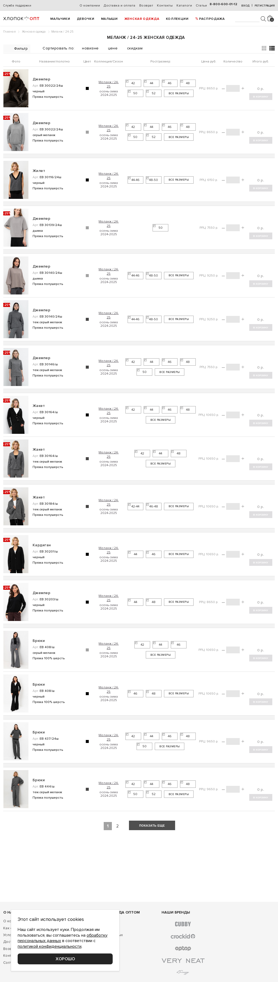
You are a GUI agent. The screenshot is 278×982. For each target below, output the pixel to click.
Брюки (39, 640)
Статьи (201, 6)
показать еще (152, 825)
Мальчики (60, 19)
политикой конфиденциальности (49, 946)
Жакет (39, 405)
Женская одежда (141, 19)
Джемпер (41, 79)
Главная (9, 31)
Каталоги (184, 6)
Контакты (165, 6)
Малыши (109, 19)
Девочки (85, 19)
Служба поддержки (17, 5)
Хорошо (65, 959)
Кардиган (42, 545)
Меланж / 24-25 (109, 84)
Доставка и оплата (119, 6)
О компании (90, 6)
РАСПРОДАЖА (212, 19)
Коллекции (177, 19)
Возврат (146, 6)
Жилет (39, 170)
